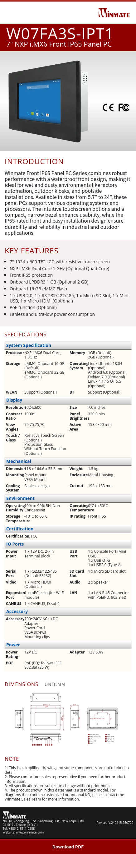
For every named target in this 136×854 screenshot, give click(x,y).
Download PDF (68, 846)
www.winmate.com (30, 832)
